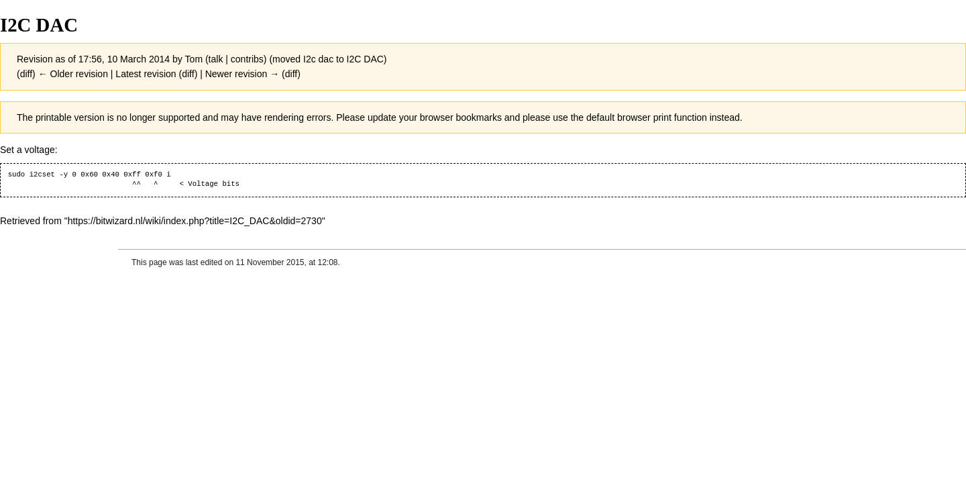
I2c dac (318, 59)
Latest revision (145, 73)
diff (26, 73)
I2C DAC (365, 59)
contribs (247, 59)
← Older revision (73, 73)
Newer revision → (242, 73)
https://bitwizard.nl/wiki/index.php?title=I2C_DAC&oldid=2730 (195, 220)
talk (216, 59)
